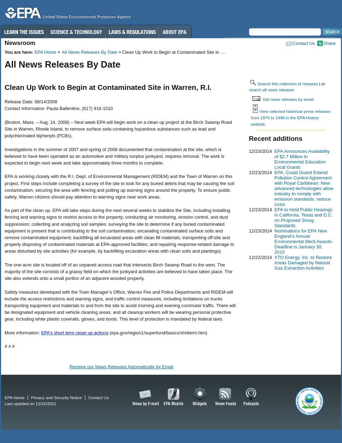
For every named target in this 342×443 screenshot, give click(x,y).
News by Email (144, 397)
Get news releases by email (288, 99)
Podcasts (251, 397)
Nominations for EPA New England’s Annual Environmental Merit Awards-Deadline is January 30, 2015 (303, 241)
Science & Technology (76, 32)
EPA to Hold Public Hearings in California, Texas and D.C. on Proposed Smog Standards (303, 217)
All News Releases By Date (89, 52)
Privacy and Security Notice (56, 397)
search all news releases (271, 89)
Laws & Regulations (132, 32)
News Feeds (226, 397)
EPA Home (45, 52)
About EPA (175, 32)
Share (330, 43)
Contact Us (303, 43)
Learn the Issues (24, 32)
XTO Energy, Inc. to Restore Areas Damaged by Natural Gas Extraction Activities (303, 263)
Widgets (200, 397)
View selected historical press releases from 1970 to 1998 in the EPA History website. (291, 117)
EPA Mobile (173, 397)
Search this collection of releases (287, 83)
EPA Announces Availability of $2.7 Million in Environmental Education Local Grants (302, 159)
